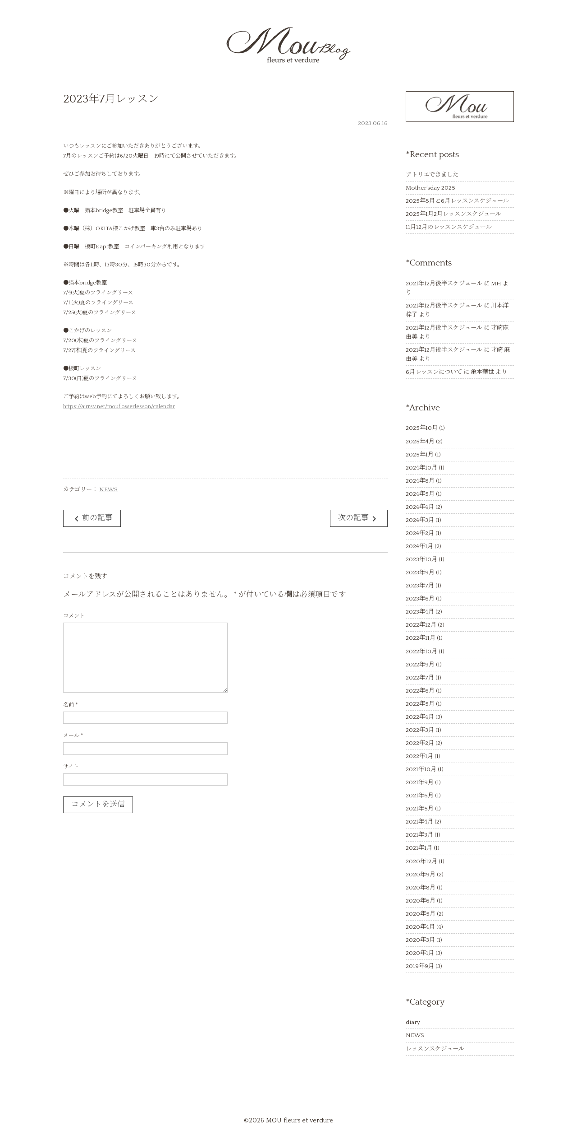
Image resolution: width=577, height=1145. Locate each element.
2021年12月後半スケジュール (444, 283)
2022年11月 (420, 638)
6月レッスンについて (434, 372)
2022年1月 (419, 756)
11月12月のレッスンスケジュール (449, 227)
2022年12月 (421, 625)
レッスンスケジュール (435, 1049)
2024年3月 (420, 520)
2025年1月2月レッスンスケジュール (453, 214)
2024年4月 (420, 507)
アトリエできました (432, 175)
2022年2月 (420, 743)
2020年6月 (420, 901)
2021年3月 (419, 835)
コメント (74, 616)
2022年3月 (420, 730)
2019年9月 (420, 966)
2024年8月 (420, 481)
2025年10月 (422, 428)
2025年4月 (420, 441)
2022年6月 (420, 691)
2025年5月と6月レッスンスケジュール (457, 201)
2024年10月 (421, 468)
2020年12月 (421, 861)
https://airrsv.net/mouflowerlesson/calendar (119, 407)
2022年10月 (421, 651)
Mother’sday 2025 (430, 188)
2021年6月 (420, 795)
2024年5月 (420, 494)
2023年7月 (420, 585)
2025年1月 (420, 454)
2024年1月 (419, 546)
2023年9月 (420, 572)
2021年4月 (419, 822)
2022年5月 (420, 704)
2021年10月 (421, 769)
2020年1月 (420, 953)
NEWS (108, 489)
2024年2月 (420, 533)
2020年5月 (420, 914)
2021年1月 (419, 848)
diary (413, 1022)
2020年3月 (420, 940)
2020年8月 (420, 887)
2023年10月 (421, 559)
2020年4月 (420, 927)
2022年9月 (420, 664)
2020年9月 (420, 874)
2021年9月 (420, 782)
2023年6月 (420, 599)
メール (73, 736)
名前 (70, 705)
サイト (71, 767)
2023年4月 (420, 612)
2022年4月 (420, 717)
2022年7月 (420, 678)
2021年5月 (420, 808)
